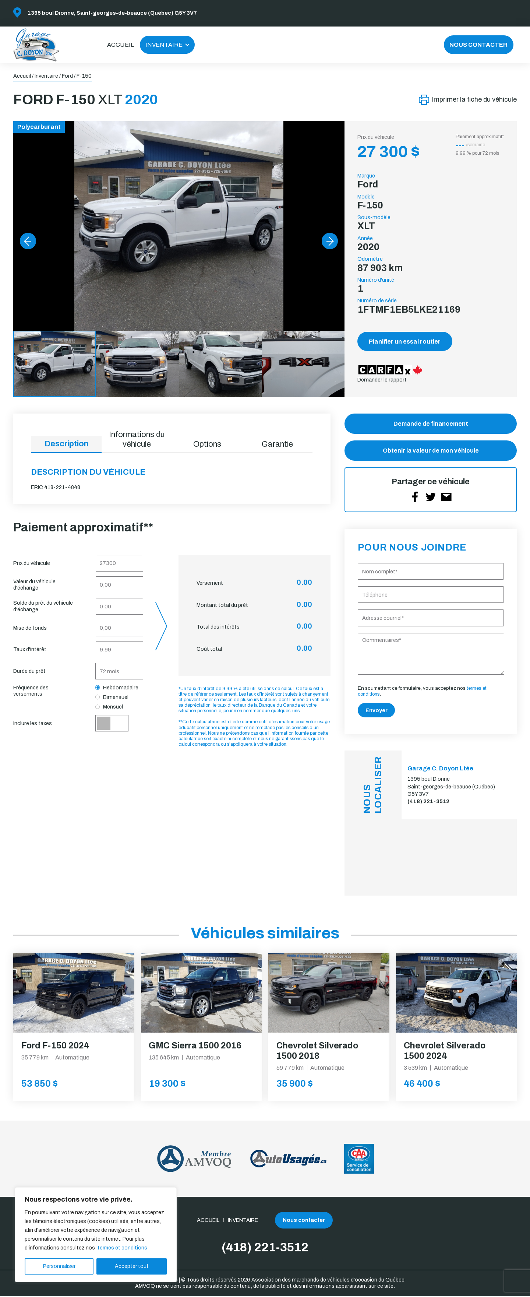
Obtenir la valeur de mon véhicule (430, 451)
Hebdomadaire (117, 687)
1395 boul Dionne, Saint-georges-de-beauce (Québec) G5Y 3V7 (112, 13)
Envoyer (376, 711)
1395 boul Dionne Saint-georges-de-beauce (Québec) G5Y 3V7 (451, 787)
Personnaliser (59, 1266)
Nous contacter (478, 45)
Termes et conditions (121, 1248)
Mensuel (109, 707)
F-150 (84, 76)
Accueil (120, 45)
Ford (67, 76)
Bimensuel (112, 697)
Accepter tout (132, 1266)
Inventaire (164, 45)
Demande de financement (431, 424)
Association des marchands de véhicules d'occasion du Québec (327, 1280)
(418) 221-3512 (428, 802)
